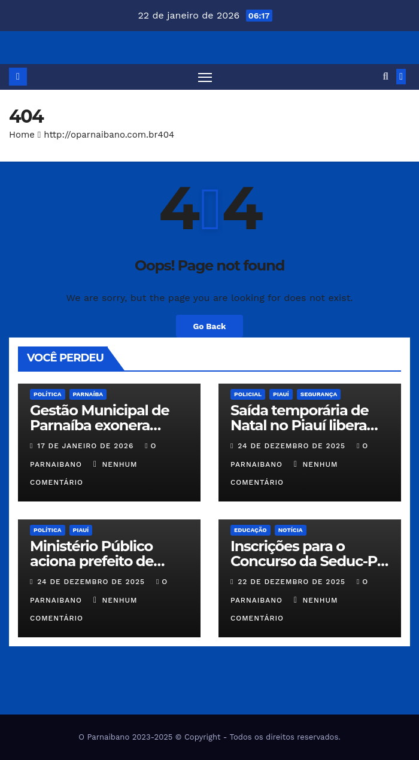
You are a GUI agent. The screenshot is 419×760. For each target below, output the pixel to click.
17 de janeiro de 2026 (86, 446)
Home (22, 134)
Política (48, 394)
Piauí (281, 394)
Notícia (290, 530)
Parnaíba (88, 394)
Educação (250, 530)
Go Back (209, 326)
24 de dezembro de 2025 (293, 446)
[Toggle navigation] (204, 77)
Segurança (319, 394)
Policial (248, 394)
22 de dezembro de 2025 (293, 581)
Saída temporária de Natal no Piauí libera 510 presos (299, 425)
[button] (385, 76)
